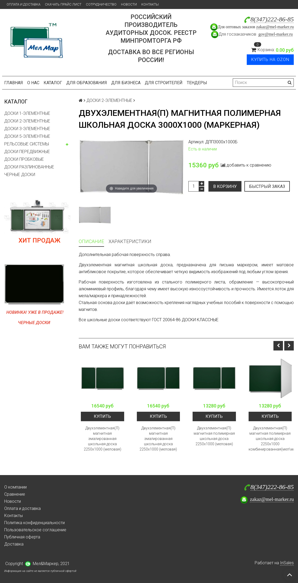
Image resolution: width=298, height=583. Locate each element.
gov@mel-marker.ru (275, 34)
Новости (129, 4)
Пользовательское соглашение (35, 529)
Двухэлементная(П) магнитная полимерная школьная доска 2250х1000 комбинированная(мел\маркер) (270, 438)
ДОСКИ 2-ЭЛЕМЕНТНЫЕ (27, 121)
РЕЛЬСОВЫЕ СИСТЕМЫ (26, 143)
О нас (33, 82)
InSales (287, 562)
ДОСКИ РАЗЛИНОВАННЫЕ (29, 166)
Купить (102, 416)
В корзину (225, 186)
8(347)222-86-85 (272, 19)
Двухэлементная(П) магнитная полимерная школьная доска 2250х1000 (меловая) (214, 436)
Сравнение (14, 494)
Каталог (53, 82)
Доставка (14, 544)
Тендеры (197, 82)
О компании (15, 487)
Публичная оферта (22, 536)
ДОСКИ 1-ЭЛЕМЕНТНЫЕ (27, 113)
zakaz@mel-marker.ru (275, 27)
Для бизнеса (126, 82)
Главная (13, 82)
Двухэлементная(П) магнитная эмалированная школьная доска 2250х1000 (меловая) (158, 438)
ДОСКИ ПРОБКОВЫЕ (24, 159)
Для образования (86, 82)
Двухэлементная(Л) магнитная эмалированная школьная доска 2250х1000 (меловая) (102, 438)
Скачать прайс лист (63, 4)
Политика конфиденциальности (34, 522)
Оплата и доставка (23, 4)
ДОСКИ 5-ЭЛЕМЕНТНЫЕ (27, 136)
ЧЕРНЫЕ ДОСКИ (19, 174)
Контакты (150, 4)
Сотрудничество (101, 4)
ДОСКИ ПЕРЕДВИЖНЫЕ (27, 151)
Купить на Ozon (270, 59)
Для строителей (164, 82)
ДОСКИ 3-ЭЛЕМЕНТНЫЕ (27, 128)
